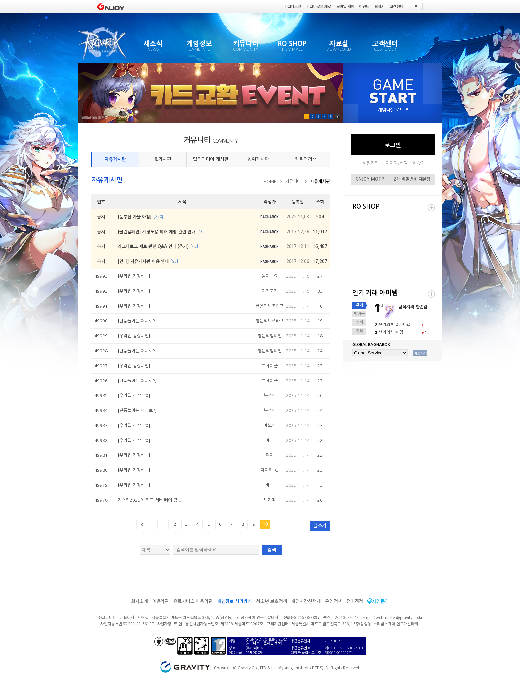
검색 (271, 549)
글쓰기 (319, 525)
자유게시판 (115, 159)
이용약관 (160, 601)
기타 (359, 331)
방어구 (359, 314)
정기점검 (354, 601)
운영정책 (333, 601)
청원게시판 (258, 159)
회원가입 (371, 163)
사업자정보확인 (169, 623)
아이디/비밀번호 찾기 (405, 163)
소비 (359, 322)
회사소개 (139, 601)
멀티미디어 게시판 (210, 159)
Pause (337, 116)
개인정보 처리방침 (234, 601)
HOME (269, 181)
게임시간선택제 (306, 601)
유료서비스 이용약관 (193, 601)
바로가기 (420, 353)
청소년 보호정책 (271, 601)
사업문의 (380, 601)
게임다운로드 (393, 110)
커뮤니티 (293, 181)
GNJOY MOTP (370, 179)
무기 (359, 305)
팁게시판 (162, 159)
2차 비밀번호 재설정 (411, 179)
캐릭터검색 (306, 159)
